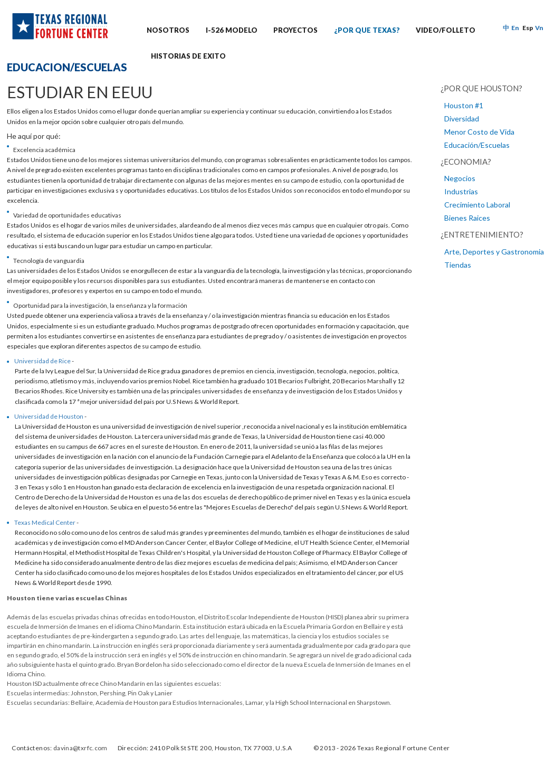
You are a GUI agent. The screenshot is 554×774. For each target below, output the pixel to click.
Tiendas (457, 264)
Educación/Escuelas (477, 144)
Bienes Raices (467, 217)
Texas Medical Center (44, 522)
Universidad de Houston (48, 416)
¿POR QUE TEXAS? (367, 30)
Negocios (459, 178)
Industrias (461, 191)
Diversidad (461, 118)
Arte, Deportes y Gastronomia (494, 251)
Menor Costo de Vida (479, 131)
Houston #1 (463, 105)
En (515, 28)
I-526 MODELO (231, 30)
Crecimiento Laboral (477, 204)
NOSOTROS (168, 30)
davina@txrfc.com (80, 748)
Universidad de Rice (42, 361)
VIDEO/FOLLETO (445, 30)
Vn (539, 28)
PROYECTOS (295, 30)
